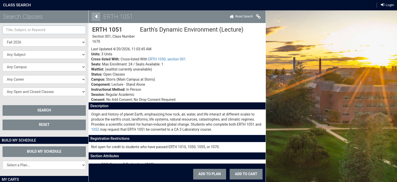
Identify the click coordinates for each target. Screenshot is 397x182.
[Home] (236, 16)
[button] (44, 54)
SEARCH (44, 110)
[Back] (91, 16)
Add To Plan (205, 174)
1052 (90, 129)
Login (387, 5)
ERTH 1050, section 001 (162, 59)
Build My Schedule (44, 151)
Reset (44, 125)
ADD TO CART (241, 174)
